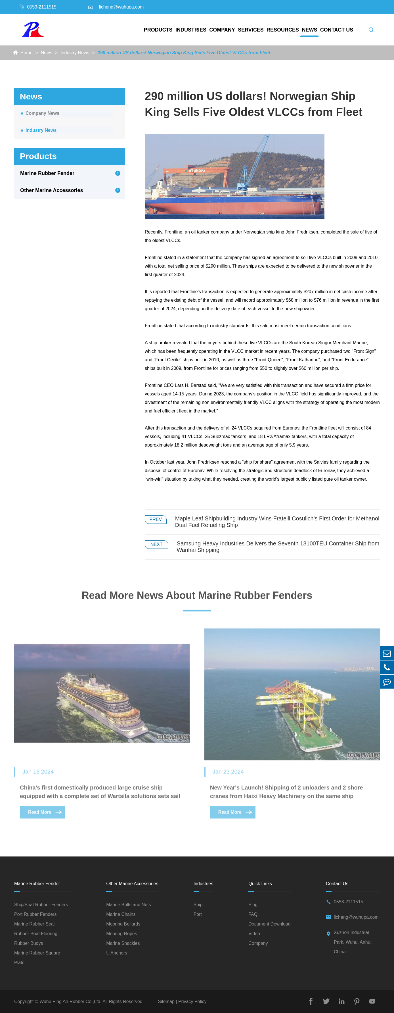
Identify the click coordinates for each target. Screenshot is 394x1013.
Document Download (269, 924)
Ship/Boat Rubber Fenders (41, 904)
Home (26, 52)
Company (222, 30)
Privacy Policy (191, 1001)
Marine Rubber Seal (34, 924)
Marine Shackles (123, 943)
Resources (283, 30)
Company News (42, 113)
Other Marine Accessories (51, 190)
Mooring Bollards (123, 924)
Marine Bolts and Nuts (128, 904)
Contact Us (336, 30)
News (309, 30)
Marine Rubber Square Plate (37, 958)
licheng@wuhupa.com (121, 7)
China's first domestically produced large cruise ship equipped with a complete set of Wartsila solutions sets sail (100, 793)
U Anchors (116, 953)
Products (158, 30)
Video (254, 933)
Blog (252, 904)
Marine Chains (120, 914)
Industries (190, 30)
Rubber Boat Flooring (35, 933)
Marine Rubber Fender (47, 173)
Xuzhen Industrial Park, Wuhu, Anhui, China (353, 942)
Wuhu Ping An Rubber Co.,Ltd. (70, 1001)
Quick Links (260, 883)
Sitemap (167, 1001)
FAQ (252, 914)
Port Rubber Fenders (35, 914)
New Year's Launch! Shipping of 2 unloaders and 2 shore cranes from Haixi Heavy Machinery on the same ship (286, 793)
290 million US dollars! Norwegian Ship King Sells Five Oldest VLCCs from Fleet (184, 52)
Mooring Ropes (121, 933)
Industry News (74, 52)
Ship (198, 904)
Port (198, 914)
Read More (45, 814)
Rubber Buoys (28, 943)
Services (251, 30)
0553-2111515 (41, 7)
